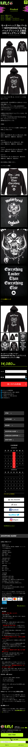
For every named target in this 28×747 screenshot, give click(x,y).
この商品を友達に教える (8, 394)
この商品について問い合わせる (9, 396)
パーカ (11, 16)
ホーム (2, 15)
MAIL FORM (12, 735)
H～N (22, 19)
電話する (7, 745)
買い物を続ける (6, 397)
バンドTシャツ (15, 18)
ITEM (6, 16)
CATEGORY (8, 18)
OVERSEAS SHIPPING (11, 435)
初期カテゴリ (8, 15)
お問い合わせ (21, 745)
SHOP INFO (8, 440)
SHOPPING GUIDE (10, 431)
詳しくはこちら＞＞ (21, 605)
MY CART (16, 739)
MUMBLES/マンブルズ (9, 525)
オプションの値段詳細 (7, 390)
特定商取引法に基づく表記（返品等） (11, 392)
